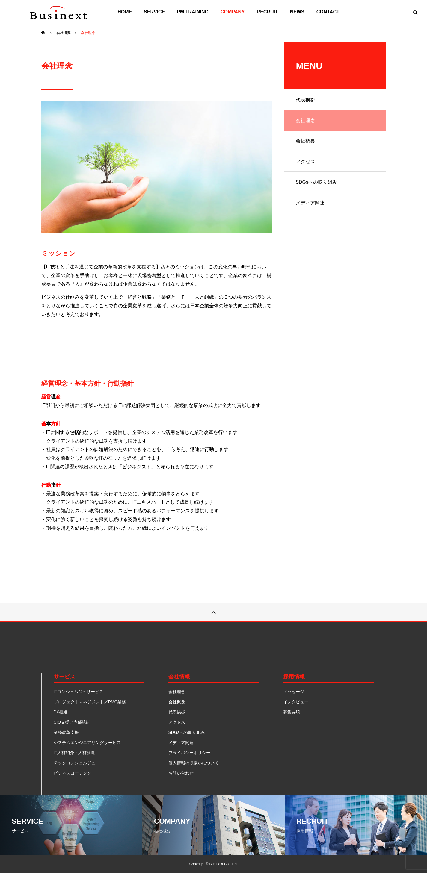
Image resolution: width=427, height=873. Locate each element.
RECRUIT (267, 11)
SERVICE (154, 11)
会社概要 (305, 141)
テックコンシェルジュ (75, 762)
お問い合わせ (181, 773)
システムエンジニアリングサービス (87, 742)
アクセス (305, 162)
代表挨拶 (305, 99)
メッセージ (293, 691)
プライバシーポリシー (189, 752)
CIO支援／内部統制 (72, 722)
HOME (124, 11)
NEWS (297, 11)
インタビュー (295, 701)
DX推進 (61, 712)
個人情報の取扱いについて (193, 762)
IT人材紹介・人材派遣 (74, 752)
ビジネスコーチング (72, 773)
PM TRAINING (193, 11)
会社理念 (305, 120)
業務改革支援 (66, 732)
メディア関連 (310, 204)
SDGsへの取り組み (317, 183)
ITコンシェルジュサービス (78, 691)
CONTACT (328, 11)
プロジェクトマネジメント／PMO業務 (90, 701)
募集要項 (291, 712)
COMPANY (233, 11)
